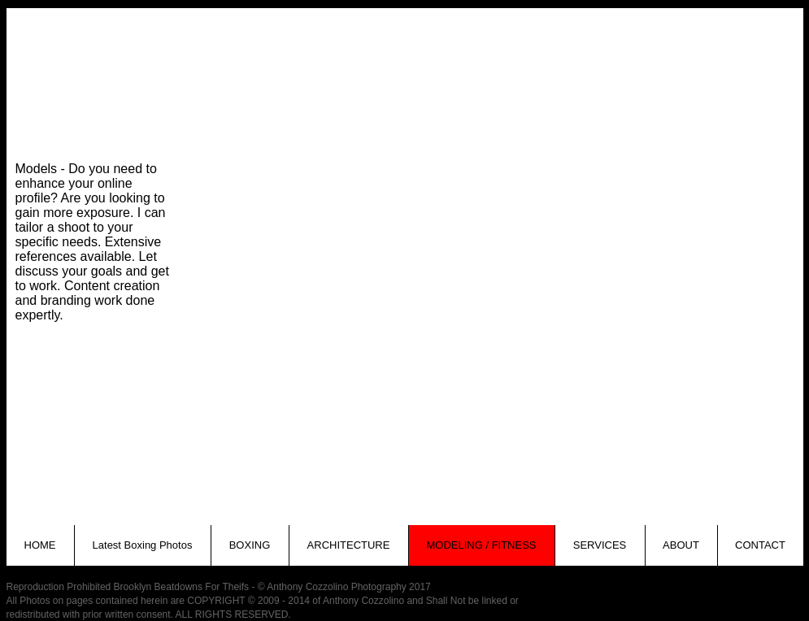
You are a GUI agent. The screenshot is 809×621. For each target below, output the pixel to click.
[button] (281, 101)
